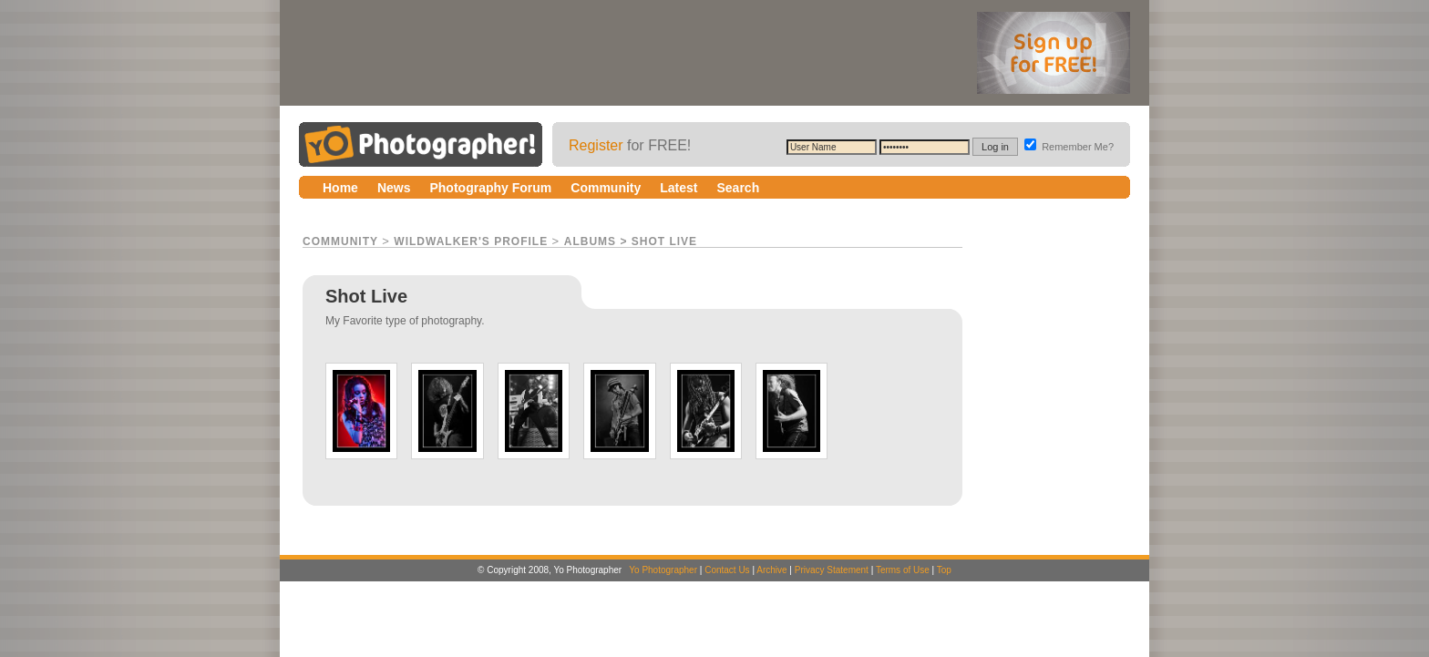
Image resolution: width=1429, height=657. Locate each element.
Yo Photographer (663, 570)
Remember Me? (1069, 146)
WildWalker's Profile (471, 241)
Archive (771, 570)
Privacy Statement (832, 570)
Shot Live (664, 241)
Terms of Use (903, 570)
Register (596, 145)
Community (340, 241)
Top (944, 570)
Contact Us (726, 570)
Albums (590, 241)
